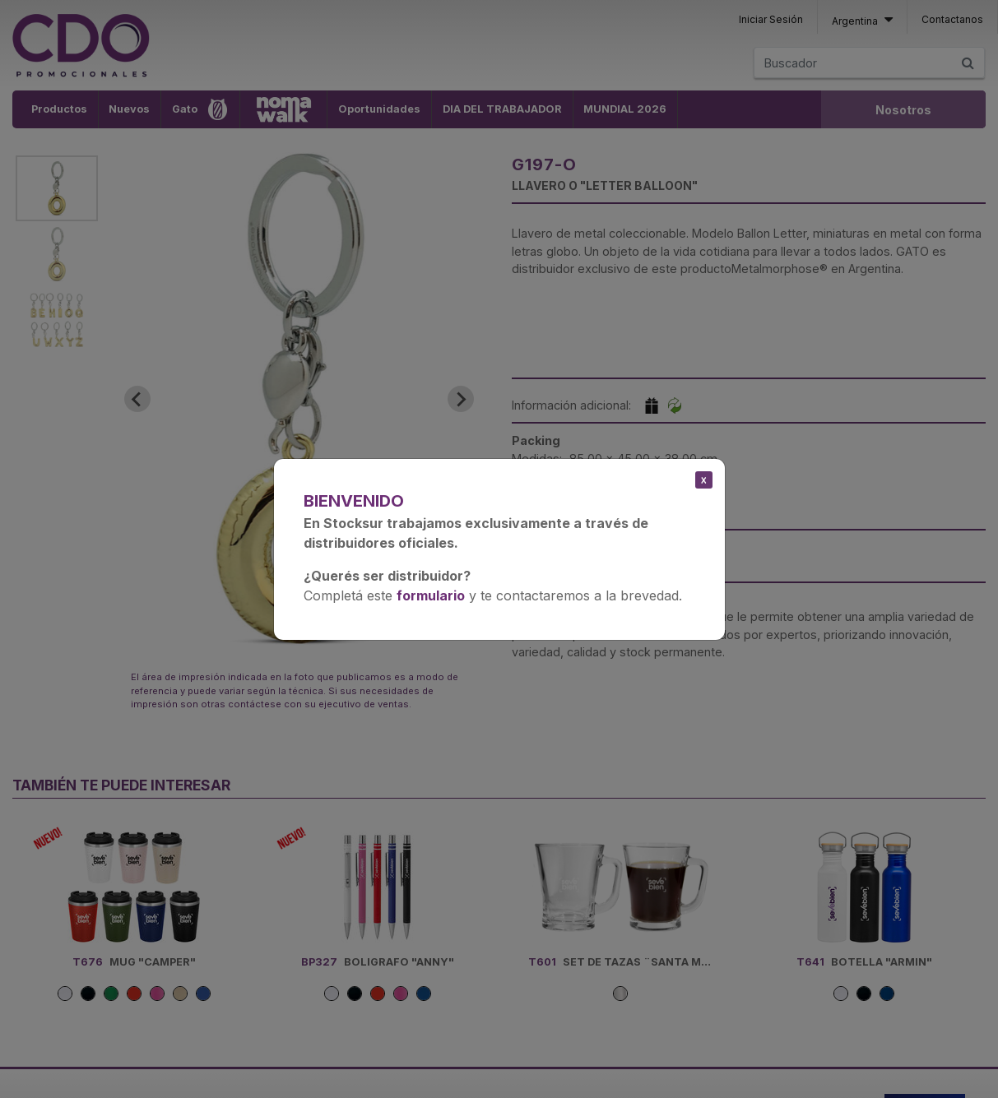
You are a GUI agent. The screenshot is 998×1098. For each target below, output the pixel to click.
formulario (431, 595)
